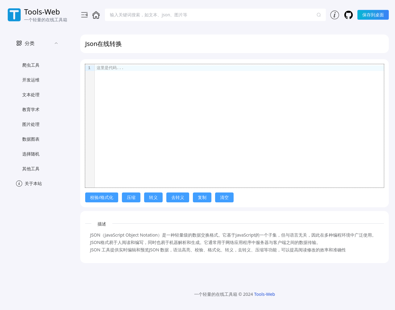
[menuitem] (37, 105)
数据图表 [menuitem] (31, 139)
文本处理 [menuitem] (31, 94)
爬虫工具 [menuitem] (31, 65)
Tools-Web (264, 294)
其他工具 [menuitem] (31, 169)
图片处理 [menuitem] (31, 124)
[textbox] (239, 126)
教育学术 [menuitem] (31, 109)
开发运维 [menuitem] (31, 80)
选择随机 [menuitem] (31, 154)
